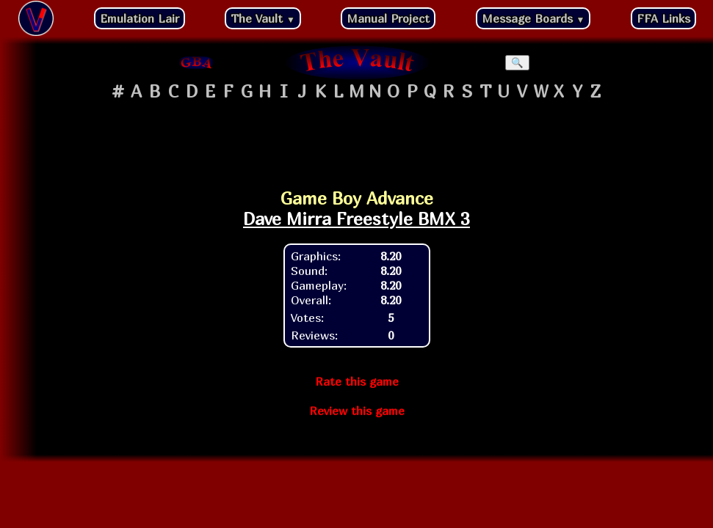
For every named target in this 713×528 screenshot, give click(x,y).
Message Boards (533, 18)
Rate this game (357, 381)
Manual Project (388, 18)
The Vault (263, 18)
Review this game (357, 410)
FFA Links (663, 18)
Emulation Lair (139, 18)
